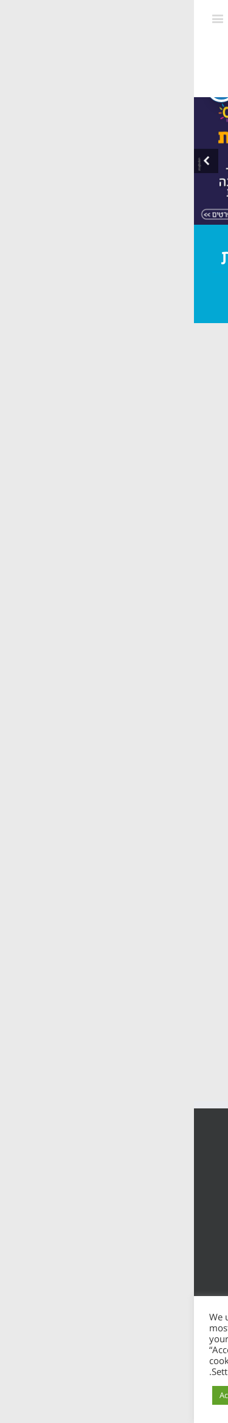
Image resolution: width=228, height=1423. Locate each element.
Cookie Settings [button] (103, 1395)
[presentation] (12, 161)
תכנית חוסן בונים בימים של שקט (122, 762)
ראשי (170, 615)
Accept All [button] (43, 1395)
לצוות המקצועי (153, 520)
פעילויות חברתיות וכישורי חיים (122, 411)
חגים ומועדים (163, 388)
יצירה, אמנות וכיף (86, 474)
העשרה (168, 497)
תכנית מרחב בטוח (135, 697)
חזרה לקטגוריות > (74, 546)
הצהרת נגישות (178, 1203)
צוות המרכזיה (148, 670)
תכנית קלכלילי (146, 724)
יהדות (128, 497)
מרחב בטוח (160, 474)
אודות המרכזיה (145, 642)
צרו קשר (161, 799)
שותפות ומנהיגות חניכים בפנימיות (133, 443)
